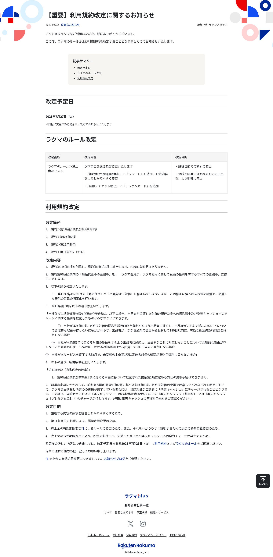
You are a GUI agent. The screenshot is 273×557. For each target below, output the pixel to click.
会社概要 (118, 535)
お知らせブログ (114, 458)
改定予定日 (84, 67)
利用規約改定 (85, 78)
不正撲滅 (141, 512)
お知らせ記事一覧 (136, 505)
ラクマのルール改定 (89, 73)
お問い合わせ (177, 535)
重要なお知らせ (70, 25)
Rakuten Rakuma (99, 535)
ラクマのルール (186, 443)
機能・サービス (159, 512)
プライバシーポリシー (153, 535)
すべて (108, 512)
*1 (82, 428)
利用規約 (161, 443)
